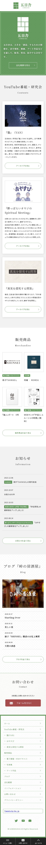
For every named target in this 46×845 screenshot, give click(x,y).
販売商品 (8, 753)
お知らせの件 (9, 494)
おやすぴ (10, 741)
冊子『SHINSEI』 (9, 380)
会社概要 (8, 782)
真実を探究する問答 (15, 747)
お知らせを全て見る (23, 541)
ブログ (7, 776)
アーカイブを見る (23, 166)
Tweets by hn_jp (11, 811)
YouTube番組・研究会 (14, 729)
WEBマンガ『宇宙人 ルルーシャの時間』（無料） (34, 417)
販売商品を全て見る (23, 433)
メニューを (6, 842)
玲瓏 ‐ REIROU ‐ (33, 380)
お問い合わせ (10, 794)
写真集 (9, 764)
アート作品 (11, 770)
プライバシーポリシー (13, 800)
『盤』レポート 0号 (10, 414)
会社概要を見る (23, 65)
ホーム (7, 723)
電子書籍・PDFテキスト (17, 759)
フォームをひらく (24, 702)
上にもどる (38, 843)
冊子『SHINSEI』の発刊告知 (25, 482)
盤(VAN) (10, 735)
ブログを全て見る (23, 659)
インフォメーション (12, 788)
